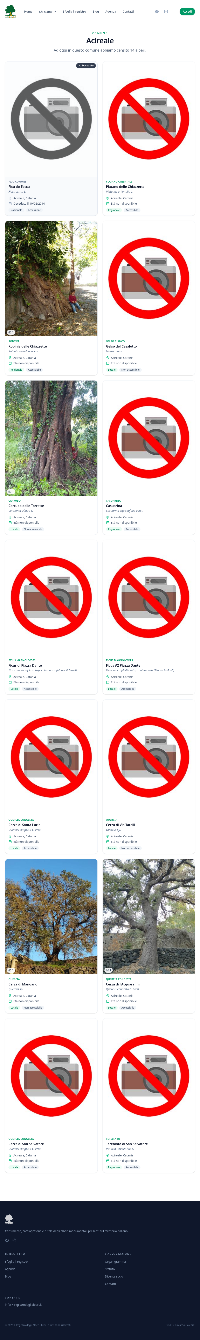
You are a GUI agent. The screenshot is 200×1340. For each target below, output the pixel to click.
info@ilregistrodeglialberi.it (23, 1305)
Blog (96, 11)
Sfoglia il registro (74, 11)
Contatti (128, 11)
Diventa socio (114, 1276)
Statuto (110, 1269)
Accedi (187, 11)
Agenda (110, 11)
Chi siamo (47, 12)
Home (28, 11)
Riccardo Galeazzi (185, 1325)
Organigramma (115, 1261)
